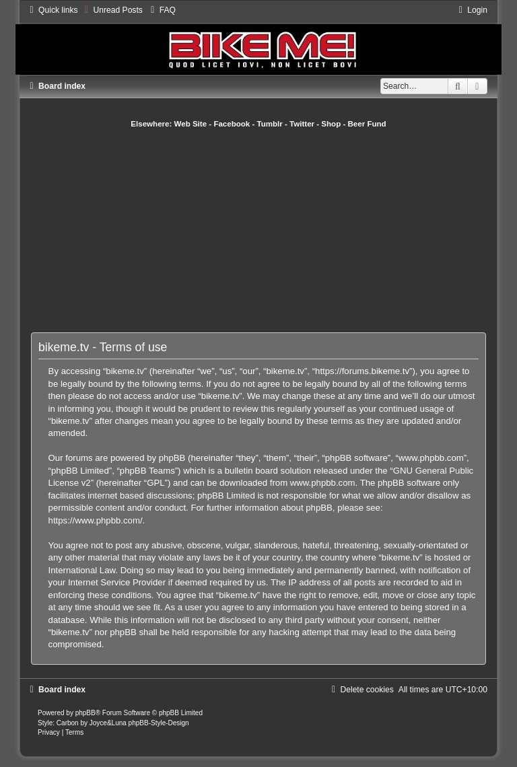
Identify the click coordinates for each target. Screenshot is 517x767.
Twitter (301, 124)
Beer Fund (367, 124)
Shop (331, 124)
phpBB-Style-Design (159, 723)
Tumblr (270, 124)
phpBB (85, 713)
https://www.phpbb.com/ (95, 520)
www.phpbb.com (322, 483)
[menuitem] (112, 10)
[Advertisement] (273, 230)
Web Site (190, 124)
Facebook (231, 124)
